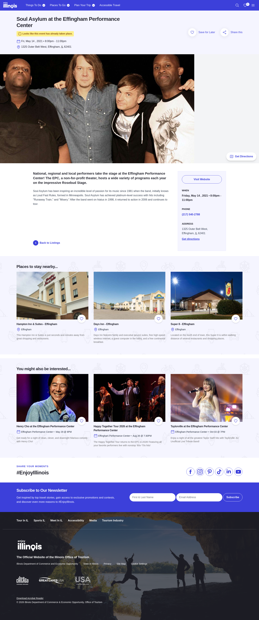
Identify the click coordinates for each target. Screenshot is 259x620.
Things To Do (33, 5)
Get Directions (241, 156)
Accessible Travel (109, 5)
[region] (237, 5)
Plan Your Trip (82, 5)
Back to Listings (46, 243)
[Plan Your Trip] (93, 5)
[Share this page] (224, 32)
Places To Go (58, 5)
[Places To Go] (68, 5)
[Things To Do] (44, 5)
